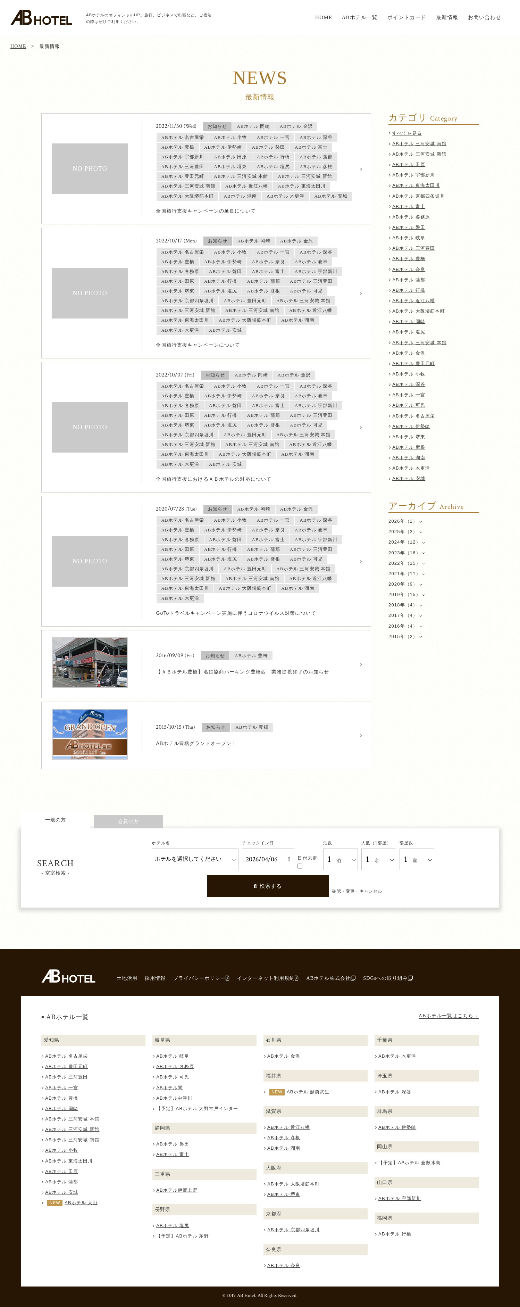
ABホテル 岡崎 (408, 321)
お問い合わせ (485, 17)
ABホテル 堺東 (408, 436)
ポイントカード (407, 17)
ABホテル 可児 (408, 405)
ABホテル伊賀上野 (177, 1190)
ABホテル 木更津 (411, 468)
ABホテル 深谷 (408, 384)
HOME (323, 17)
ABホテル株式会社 (331, 978)
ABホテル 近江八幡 (413, 300)
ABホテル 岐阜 (408, 237)
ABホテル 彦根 (408, 447)
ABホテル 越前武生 (308, 1091)
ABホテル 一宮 (408, 394)
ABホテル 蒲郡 (408, 279)
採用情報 (155, 978)
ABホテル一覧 (360, 17)
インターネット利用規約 (268, 978)
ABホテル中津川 (174, 1098)
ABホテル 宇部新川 (413, 174)
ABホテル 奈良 (408, 269)
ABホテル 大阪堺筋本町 (418, 311)
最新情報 (447, 17)
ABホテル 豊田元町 (413, 363)
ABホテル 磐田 (408, 227)
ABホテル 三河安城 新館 (419, 154)
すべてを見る (407, 133)
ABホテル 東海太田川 (416, 185)
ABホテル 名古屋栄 (413, 416)
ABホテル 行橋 (408, 290)
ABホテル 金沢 (408, 353)
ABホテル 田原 (408, 164)
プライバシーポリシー (201, 978)
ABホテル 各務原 (411, 217)
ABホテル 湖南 (408, 457)
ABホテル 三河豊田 (413, 248)
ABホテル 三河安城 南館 (419, 143)
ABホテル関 (169, 1087)
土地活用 (127, 978)
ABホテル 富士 (408, 206)
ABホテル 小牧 (408, 374)
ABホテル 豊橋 (408, 258)
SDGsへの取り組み (388, 978)
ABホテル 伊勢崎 (411, 426)
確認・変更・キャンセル (357, 891)
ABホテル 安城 (408, 478)
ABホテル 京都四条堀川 (418, 196)
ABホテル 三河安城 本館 (419, 342)
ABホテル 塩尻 (408, 331)
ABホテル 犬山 (81, 1202)
